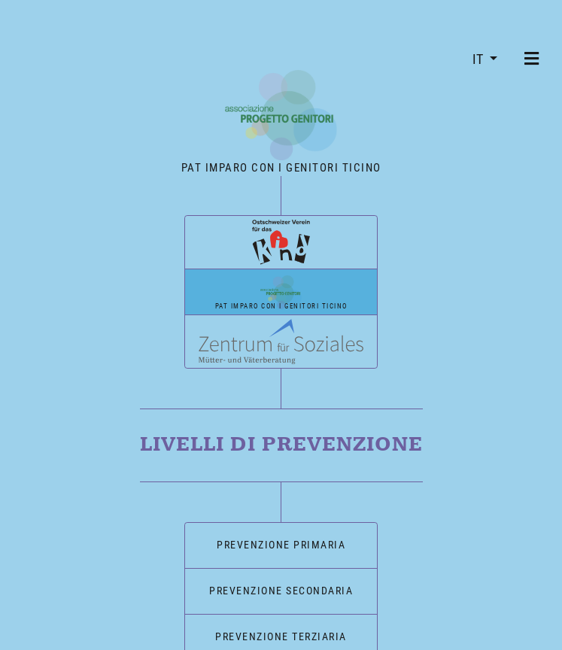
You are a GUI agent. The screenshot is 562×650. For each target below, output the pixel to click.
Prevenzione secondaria (281, 585)
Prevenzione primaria (281, 539)
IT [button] (479, 59)
